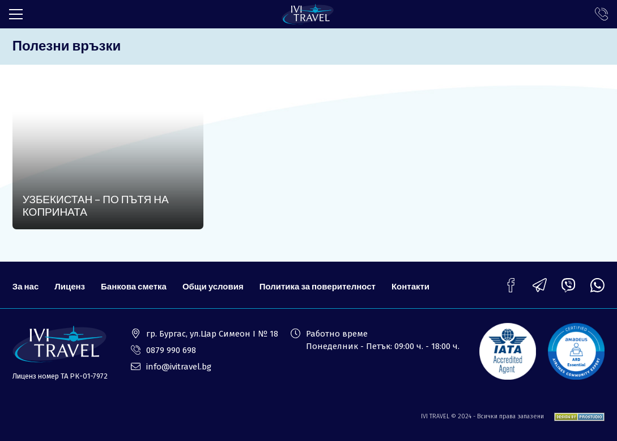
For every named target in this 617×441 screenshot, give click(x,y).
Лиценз (69, 286)
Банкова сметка (134, 286)
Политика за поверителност (317, 286)
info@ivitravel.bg (178, 367)
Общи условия (213, 286)
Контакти (410, 286)
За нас (25, 286)
